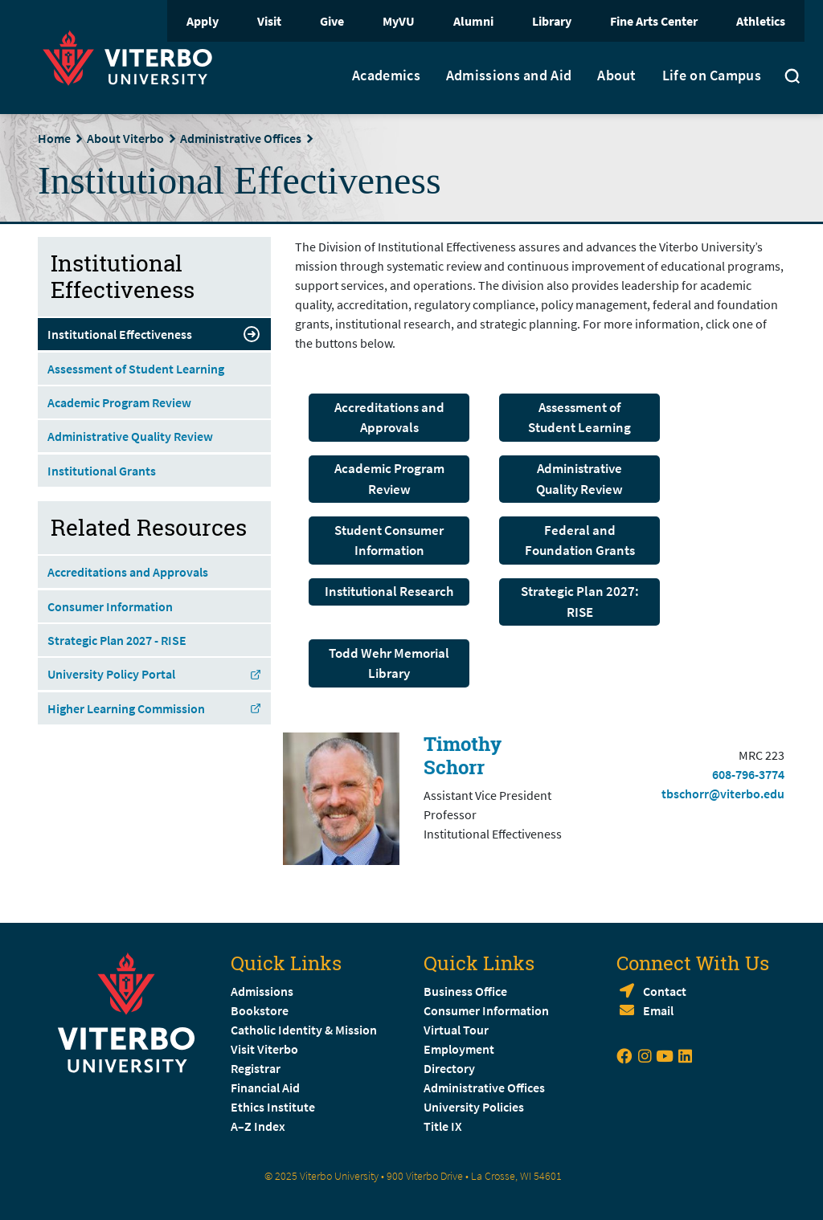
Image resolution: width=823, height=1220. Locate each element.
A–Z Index (258, 1126)
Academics (386, 75)
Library (551, 21)
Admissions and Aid (508, 75)
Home (54, 138)
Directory (450, 1068)
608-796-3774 (748, 774)
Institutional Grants (101, 471)
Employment (459, 1049)
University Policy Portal (154, 674)
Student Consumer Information (389, 540)
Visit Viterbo (264, 1049)
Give (332, 21)
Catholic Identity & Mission (304, 1030)
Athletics (760, 21)
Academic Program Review (389, 478)
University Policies (474, 1107)
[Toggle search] (792, 78)
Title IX (443, 1126)
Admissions (262, 991)
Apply (202, 21)
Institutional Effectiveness (154, 334)
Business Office (465, 991)
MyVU (399, 21)
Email (658, 1010)
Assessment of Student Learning (579, 417)
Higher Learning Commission (154, 708)
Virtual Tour (456, 1030)
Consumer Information (110, 606)
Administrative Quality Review (579, 478)
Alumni (473, 21)
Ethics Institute (273, 1107)
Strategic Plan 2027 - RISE (116, 640)
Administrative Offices (240, 138)
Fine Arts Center (654, 21)
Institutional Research (389, 591)
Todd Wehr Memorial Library (389, 663)
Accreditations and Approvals (389, 417)
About (617, 75)
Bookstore (260, 1010)
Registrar (255, 1068)
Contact (664, 991)
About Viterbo (125, 138)
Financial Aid (265, 1087)
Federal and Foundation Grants (580, 540)
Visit (269, 21)
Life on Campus (711, 75)
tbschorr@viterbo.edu (722, 793)
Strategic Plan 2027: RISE (580, 601)
